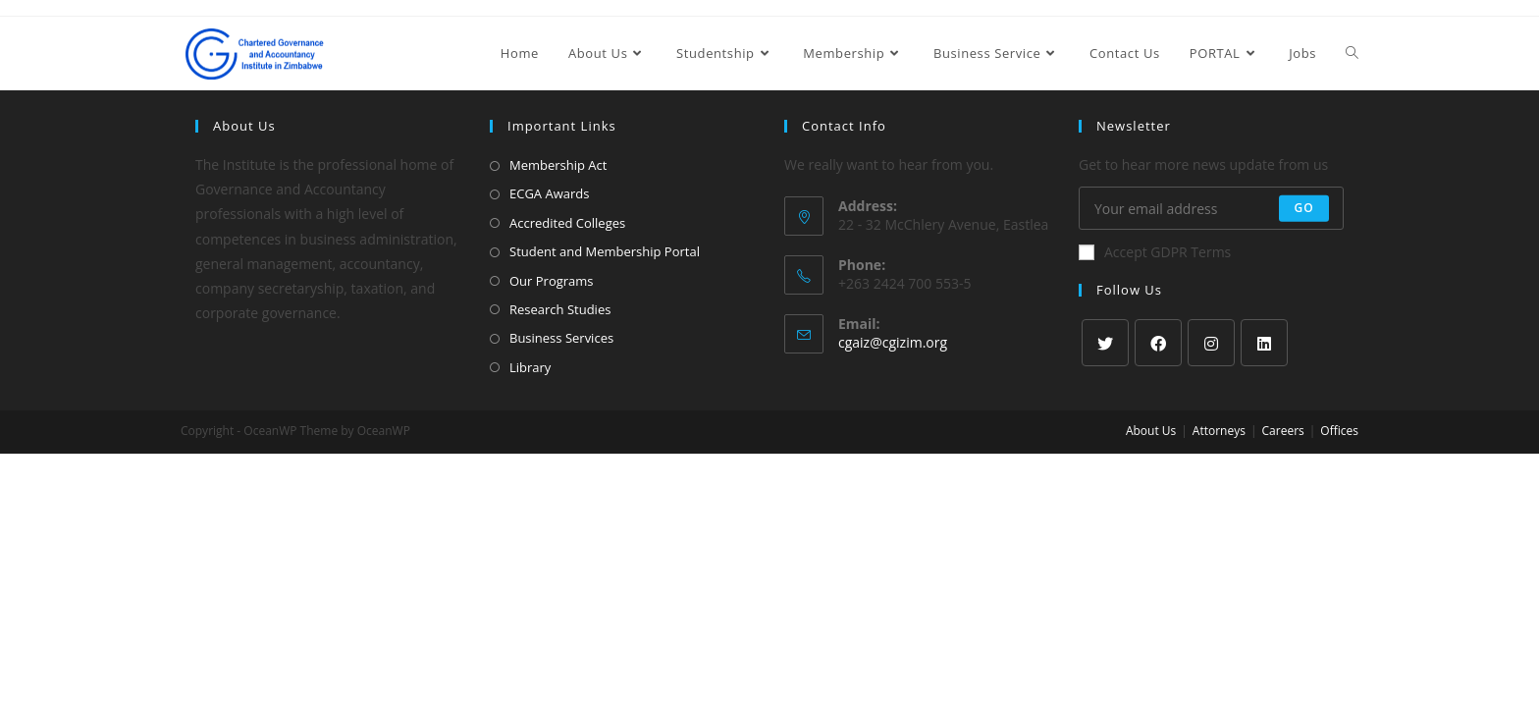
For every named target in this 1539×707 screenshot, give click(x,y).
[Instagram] (1211, 342)
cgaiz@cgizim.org (892, 342)
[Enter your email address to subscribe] (1211, 208)
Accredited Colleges (567, 223)
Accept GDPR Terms (1155, 252)
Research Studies (559, 309)
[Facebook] (1158, 342)
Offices (1339, 430)
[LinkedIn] (1264, 342)
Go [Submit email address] (1304, 207)
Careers (1283, 430)
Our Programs (551, 281)
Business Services (561, 338)
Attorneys (1219, 430)
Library (530, 367)
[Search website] (1352, 53)
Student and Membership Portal (604, 251)
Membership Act (558, 165)
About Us (1151, 430)
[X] (1105, 342)
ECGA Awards (549, 193)
